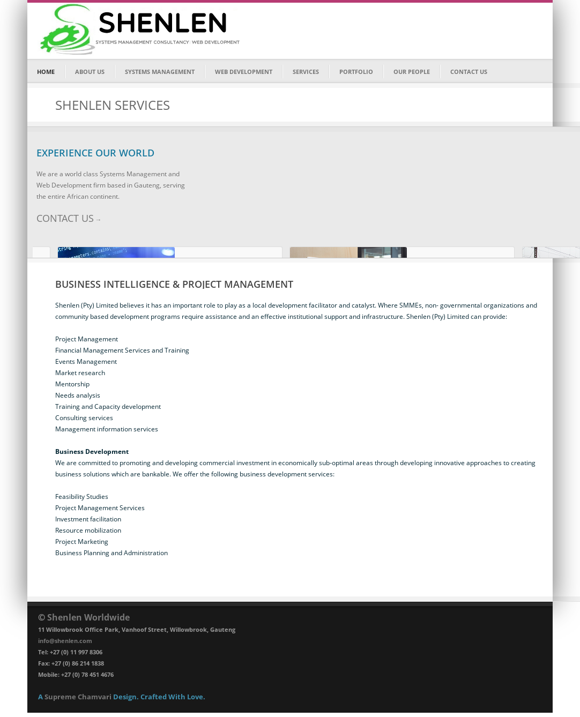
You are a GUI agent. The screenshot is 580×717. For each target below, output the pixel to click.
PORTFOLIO (356, 72)
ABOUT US (90, 72)
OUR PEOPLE (411, 72)
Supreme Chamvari (77, 696)
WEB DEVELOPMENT (243, 72)
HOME (46, 72)
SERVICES (306, 72)
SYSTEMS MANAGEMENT (160, 72)
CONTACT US (468, 72)
